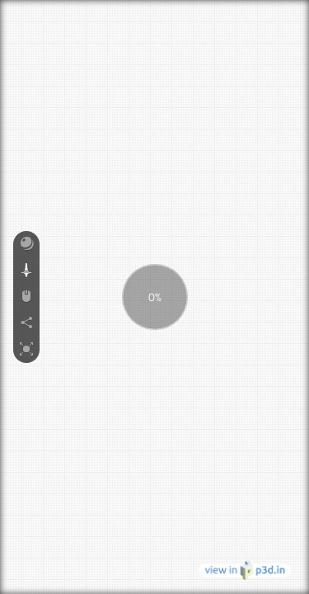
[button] (26, 244)
